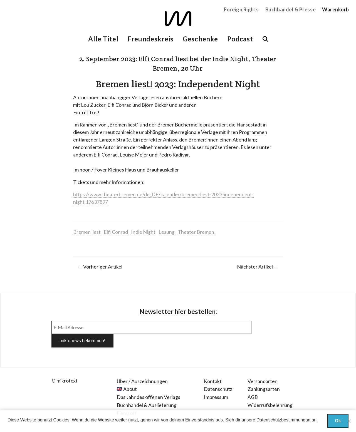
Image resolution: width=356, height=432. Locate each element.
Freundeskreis (151, 39)
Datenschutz (218, 376)
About (130, 376)
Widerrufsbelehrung (270, 392)
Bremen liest (87, 232)
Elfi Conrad (116, 232)
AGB (253, 384)
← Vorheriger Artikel (99, 267)
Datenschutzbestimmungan (283, 420)
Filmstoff (127, 400)
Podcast (240, 39)
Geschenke (200, 39)
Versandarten (263, 368)
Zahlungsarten (264, 376)
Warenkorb (335, 9)
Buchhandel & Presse (290, 9)
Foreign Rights (241, 9)
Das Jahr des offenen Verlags (148, 384)
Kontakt (213, 368)
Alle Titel (103, 39)
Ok (338, 420)
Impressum (216, 384)
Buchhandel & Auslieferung (147, 392)
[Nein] (349, 421)
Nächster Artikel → (258, 267)
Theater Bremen (196, 232)
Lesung (167, 232)
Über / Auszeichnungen (142, 368)
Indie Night (143, 232)
